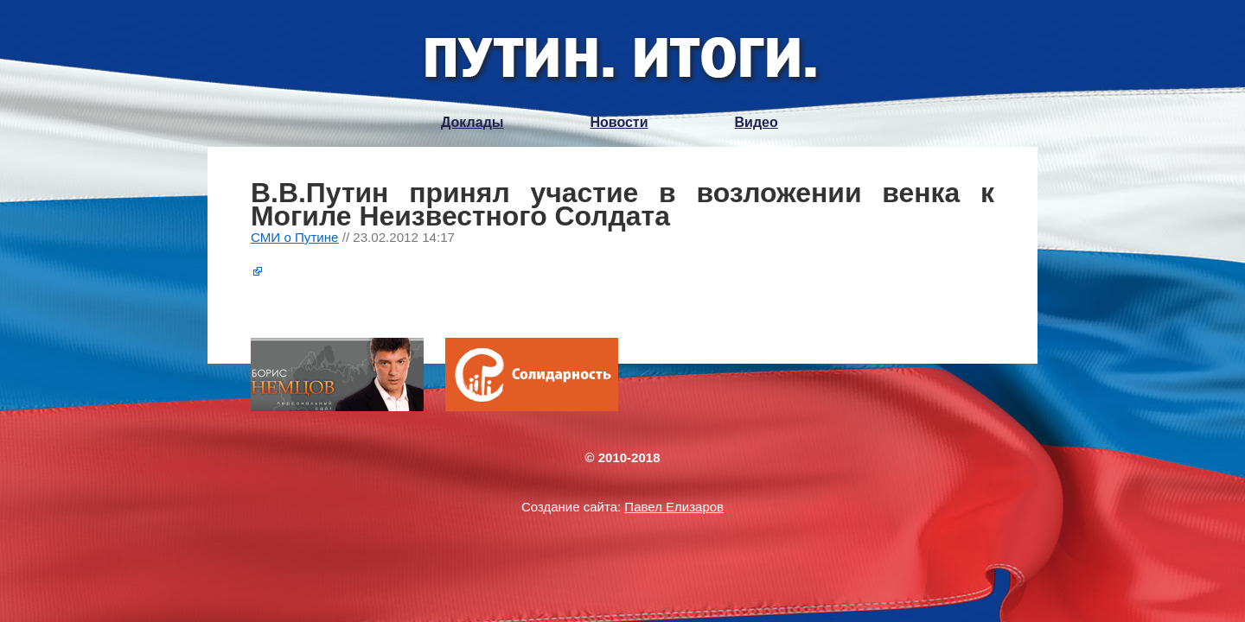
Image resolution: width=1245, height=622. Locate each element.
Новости (619, 122)
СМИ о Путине (295, 237)
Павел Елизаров (674, 506)
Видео (756, 122)
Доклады (472, 122)
